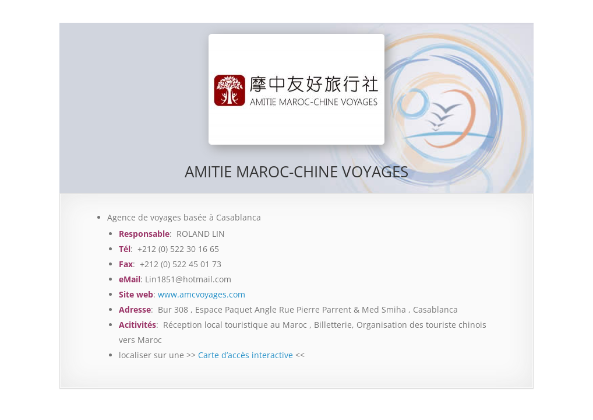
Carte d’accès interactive (245, 354)
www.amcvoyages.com (201, 294)
